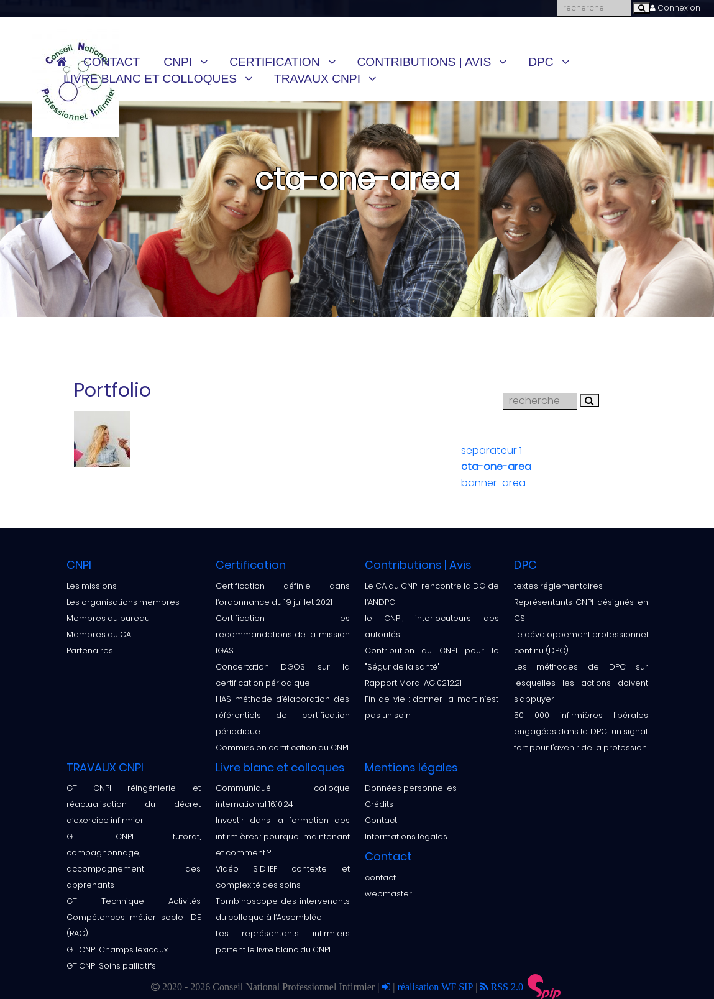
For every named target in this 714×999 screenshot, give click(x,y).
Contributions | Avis (424, 61)
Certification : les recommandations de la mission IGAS (283, 634)
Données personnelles (411, 788)
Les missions (91, 586)
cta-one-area (496, 466)
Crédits (379, 804)
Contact (111, 61)
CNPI (177, 61)
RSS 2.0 (501, 987)
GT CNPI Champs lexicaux (117, 949)
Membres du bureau (108, 618)
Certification (274, 61)
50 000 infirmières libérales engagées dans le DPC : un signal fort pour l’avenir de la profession (581, 731)
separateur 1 (491, 450)
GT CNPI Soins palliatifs (111, 965)
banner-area (493, 483)
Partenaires (89, 650)
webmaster (388, 893)
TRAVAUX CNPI (317, 78)
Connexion (675, 7)
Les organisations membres (123, 602)
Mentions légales (411, 767)
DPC (541, 61)
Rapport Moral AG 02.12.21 (413, 683)
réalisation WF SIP (437, 987)
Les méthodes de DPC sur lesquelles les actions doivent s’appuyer (581, 682)
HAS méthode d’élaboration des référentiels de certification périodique (283, 715)
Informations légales (406, 836)
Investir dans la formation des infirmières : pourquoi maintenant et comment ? (283, 836)
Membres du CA (98, 634)
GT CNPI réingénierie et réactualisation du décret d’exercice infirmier (133, 804)
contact (380, 877)
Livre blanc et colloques (150, 78)
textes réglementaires (558, 586)
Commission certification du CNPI (282, 747)
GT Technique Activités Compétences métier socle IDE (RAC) (133, 917)
